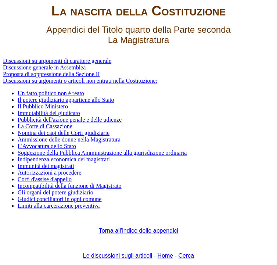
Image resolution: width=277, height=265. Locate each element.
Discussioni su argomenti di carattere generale (57, 61)
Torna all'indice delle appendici (139, 231)
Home (165, 256)
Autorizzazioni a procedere (49, 172)
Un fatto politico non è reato (51, 93)
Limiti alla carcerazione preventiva (59, 206)
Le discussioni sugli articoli (117, 256)
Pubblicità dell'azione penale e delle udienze (70, 120)
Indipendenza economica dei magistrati (64, 159)
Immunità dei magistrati (46, 166)
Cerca (186, 256)
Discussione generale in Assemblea (44, 67)
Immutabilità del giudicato (49, 113)
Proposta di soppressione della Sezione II (51, 74)
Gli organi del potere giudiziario (55, 192)
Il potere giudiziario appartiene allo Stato (66, 100)
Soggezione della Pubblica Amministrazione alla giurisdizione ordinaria (102, 153)
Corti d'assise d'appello (45, 179)
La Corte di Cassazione (45, 126)
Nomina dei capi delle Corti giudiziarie (63, 133)
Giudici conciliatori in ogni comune (59, 199)
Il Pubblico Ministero (43, 106)
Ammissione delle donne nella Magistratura (69, 139)
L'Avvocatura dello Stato (47, 146)
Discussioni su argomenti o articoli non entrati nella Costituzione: (80, 81)
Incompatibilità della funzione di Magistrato (70, 186)
